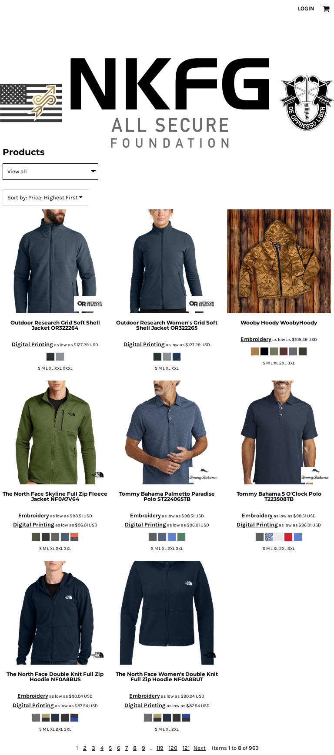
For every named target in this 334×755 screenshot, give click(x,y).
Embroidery (255, 339)
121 (186, 748)
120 (173, 748)
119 (160, 748)
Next (200, 748)
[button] (326, 8)
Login (306, 8)
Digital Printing (32, 344)
